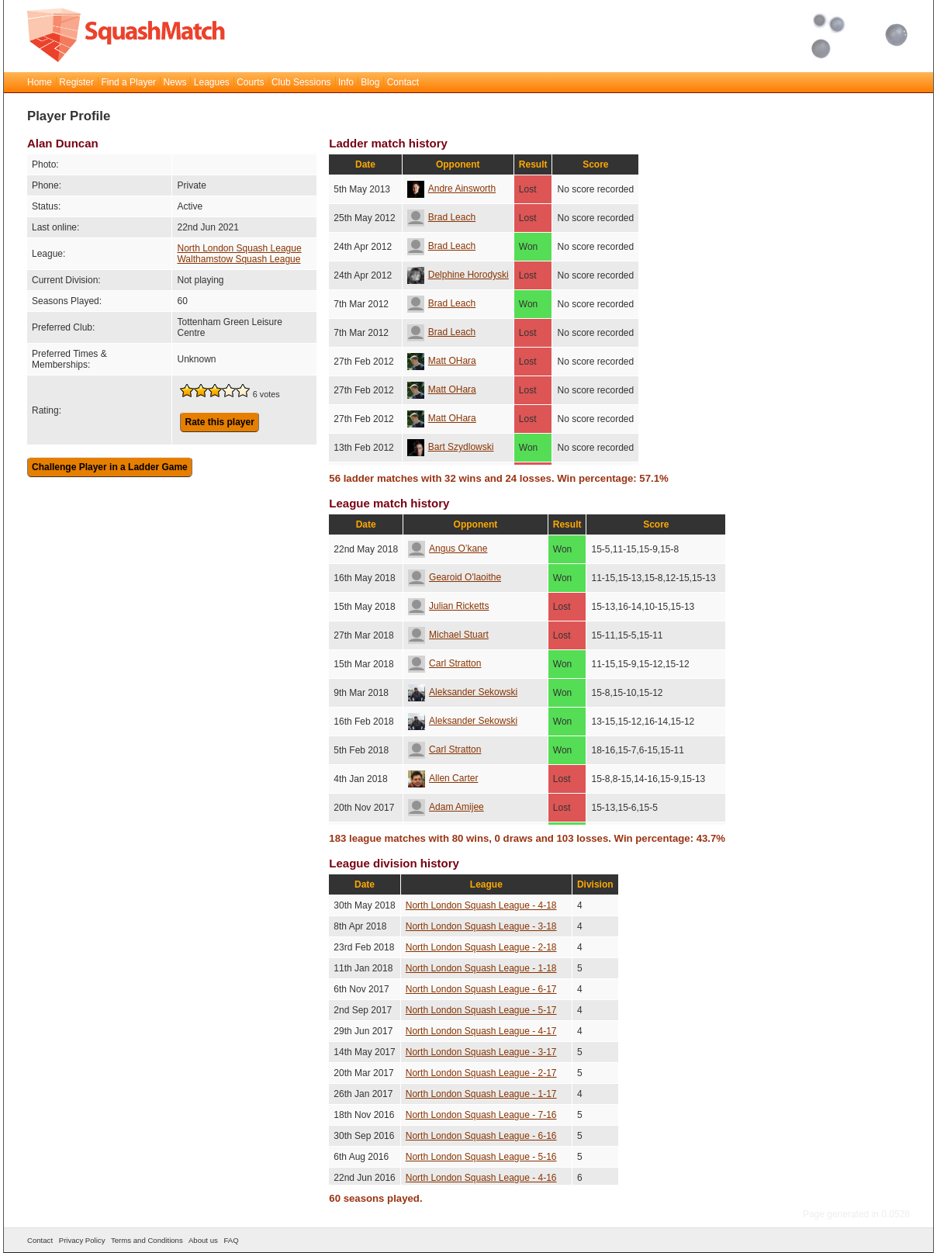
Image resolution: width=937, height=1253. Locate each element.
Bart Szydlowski (450, 446)
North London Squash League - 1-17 (481, 1094)
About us (203, 1240)
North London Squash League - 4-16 (481, 1177)
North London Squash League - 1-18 (481, 968)
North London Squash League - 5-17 (481, 1010)
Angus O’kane (447, 548)
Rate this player (219, 422)
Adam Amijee (446, 806)
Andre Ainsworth (451, 188)
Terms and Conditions (147, 1240)
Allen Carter (443, 778)
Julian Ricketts (448, 606)
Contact (403, 82)
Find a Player (128, 82)
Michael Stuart (448, 634)
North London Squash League (239, 248)
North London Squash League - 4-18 (481, 905)
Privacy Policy (82, 1240)
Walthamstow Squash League (238, 259)
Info (346, 82)
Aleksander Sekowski (462, 692)
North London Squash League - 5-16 (481, 1156)
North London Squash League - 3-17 (481, 1052)
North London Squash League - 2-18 (481, 947)
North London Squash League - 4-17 (481, 1031)
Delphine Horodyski (458, 274)
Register (76, 82)
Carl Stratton (444, 663)
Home (39, 82)
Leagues (212, 82)
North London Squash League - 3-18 (481, 926)
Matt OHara (441, 360)
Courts (250, 82)
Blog (370, 82)
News (174, 82)
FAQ (230, 1240)
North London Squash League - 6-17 (481, 989)
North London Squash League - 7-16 (481, 1114)
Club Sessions (301, 82)
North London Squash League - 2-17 (481, 1073)
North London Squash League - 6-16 (481, 1135)
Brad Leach (441, 217)
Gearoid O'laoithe (454, 577)
